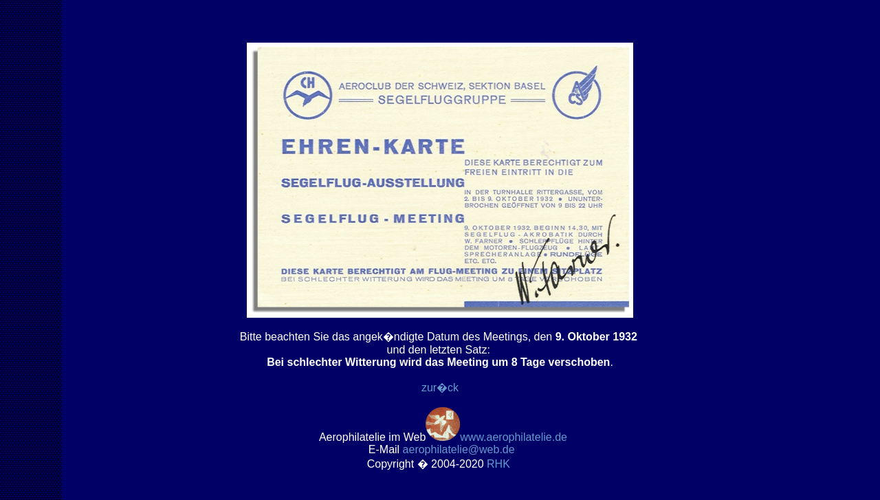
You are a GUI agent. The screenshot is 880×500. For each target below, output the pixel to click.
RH (500, 464)
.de (459, 449)
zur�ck (440, 387)
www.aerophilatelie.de (513, 437)
